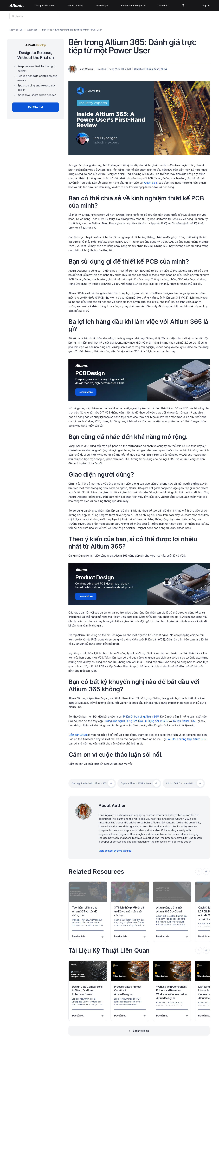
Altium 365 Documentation (180, 783)
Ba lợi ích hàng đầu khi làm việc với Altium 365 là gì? (138, 325)
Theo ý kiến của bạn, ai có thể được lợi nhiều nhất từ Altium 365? (132, 542)
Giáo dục (163, 5)
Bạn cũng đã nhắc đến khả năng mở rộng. (128, 436)
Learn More (86, 392)
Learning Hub (15, 29)
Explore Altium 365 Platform (136, 783)
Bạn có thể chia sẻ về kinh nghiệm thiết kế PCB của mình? (136, 201)
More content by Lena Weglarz (115, 850)
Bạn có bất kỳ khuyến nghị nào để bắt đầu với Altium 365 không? (133, 685)
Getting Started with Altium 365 (89, 783)
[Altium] (16, 5)
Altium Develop (75, 5)
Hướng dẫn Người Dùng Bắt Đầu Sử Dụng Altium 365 (136, 721)
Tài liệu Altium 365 (184, 721)
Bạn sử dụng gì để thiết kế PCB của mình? (128, 261)
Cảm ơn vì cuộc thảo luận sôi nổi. (115, 754)
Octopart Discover (45, 5)
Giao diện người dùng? (101, 474)
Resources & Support (133, 5)
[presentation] (206, 871)
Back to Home (141, 1030)
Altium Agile (102, 5)
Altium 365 (32, 29)
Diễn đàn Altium (77, 734)
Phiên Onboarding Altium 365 (141, 716)
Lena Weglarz (86, 69)
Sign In (206, 5)
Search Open (183, 5)
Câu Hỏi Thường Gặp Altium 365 (186, 739)
